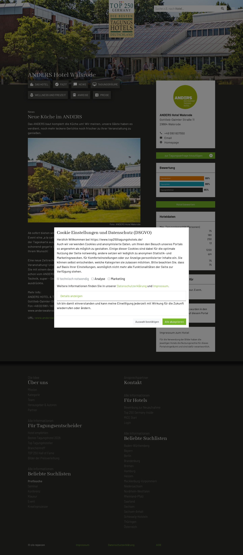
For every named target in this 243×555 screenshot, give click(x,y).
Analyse (99, 279)
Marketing (118, 279)
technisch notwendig (74, 279)
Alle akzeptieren (174, 321)
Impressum (160, 286)
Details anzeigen (71, 296)
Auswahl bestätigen (147, 321)
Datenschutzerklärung (132, 286)
